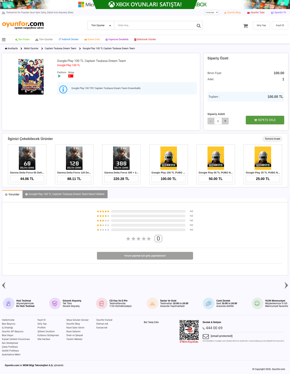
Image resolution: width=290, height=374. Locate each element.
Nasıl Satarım (73, 331)
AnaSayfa (13, 48)
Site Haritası (44, 339)
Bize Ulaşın (7, 335)
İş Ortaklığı (7, 327)
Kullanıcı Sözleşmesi (48, 335)
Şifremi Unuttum (46, 331)
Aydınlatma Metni (11, 354)
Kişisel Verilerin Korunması (16, 339)
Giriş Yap (42, 323)
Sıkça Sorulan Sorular (77, 320)
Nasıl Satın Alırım (75, 327)
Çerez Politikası (10, 347)
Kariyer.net (101, 327)
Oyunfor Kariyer (104, 320)
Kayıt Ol (42, 320)
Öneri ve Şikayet (74, 335)
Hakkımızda (8, 320)
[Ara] (199, 25)
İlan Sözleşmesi (10, 343)
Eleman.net (102, 323)
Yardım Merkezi (74, 339)
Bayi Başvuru (8, 323)
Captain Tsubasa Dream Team (60, 48)
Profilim (42, 327)
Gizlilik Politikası (10, 350)
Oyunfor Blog (73, 323)
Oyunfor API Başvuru (12, 331)
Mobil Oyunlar (31, 48)
